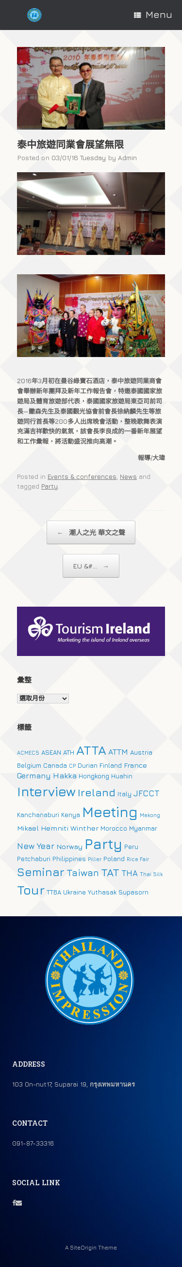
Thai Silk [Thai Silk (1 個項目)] (151, 874)
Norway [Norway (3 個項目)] (69, 846)
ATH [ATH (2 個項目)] (68, 752)
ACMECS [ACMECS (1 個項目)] (28, 753)
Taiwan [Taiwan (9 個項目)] (82, 872)
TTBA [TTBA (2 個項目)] (54, 892)
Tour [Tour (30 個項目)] (31, 889)
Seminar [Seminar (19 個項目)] (41, 872)
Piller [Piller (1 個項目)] (94, 859)
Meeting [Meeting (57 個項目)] (110, 812)
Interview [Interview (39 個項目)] (46, 791)
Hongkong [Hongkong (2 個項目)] (94, 776)
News (128, 476)
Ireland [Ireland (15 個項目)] (97, 792)
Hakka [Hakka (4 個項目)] (65, 775)
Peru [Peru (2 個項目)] (131, 846)
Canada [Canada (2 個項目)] (55, 765)
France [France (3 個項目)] (135, 765)
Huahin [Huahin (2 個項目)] (121, 776)
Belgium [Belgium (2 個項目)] (29, 765)
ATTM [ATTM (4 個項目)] (118, 751)
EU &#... (91, 566)
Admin (127, 157)
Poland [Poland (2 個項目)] (114, 859)
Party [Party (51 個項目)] (103, 843)
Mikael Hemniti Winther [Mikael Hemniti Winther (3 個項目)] (58, 828)
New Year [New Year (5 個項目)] (35, 846)
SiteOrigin (83, 1247)
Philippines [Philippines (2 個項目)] (69, 859)
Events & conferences (82, 476)
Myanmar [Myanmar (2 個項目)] (143, 828)
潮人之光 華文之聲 (91, 532)
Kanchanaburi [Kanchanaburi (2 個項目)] (38, 815)
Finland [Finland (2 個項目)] (110, 765)
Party (49, 486)
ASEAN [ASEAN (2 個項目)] (51, 752)
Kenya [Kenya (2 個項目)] (70, 815)
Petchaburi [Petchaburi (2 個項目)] (33, 859)
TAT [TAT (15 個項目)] (110, 872)
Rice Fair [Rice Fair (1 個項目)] (138, 859)
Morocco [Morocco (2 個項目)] (113, 828)
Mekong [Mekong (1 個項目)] (150, 815)
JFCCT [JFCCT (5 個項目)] (146, 793)
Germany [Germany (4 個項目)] (34, 775)
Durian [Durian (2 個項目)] (88, 765)
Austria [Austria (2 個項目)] (141, 752)
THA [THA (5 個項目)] (129, 873)
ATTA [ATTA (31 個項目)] (91, 750)
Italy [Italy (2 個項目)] (124, 794)
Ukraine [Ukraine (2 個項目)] (74, 892)
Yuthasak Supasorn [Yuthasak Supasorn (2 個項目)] (118, 892)
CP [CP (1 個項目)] (72, 766)
